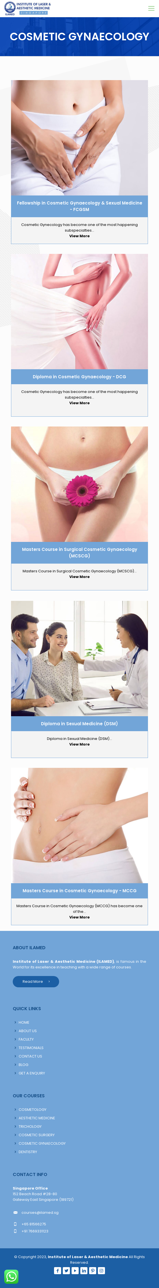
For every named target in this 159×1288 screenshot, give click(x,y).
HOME (24, 1022)
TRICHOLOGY (30, 1126)
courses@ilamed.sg (40, 1212)
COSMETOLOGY (32, 1109)
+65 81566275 (34, 1224)
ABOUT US (28, 1031)
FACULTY (26, 1039)
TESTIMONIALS (31, 1047)
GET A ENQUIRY (32, 1073)
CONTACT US (30, 1056)
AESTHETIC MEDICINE (37, 1118)
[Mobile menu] (151, 8)
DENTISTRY (28, 1152)
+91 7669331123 (35, 1231)
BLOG (23, 1064)
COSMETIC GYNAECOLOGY (42, 1143)
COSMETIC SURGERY (37, 1135)
